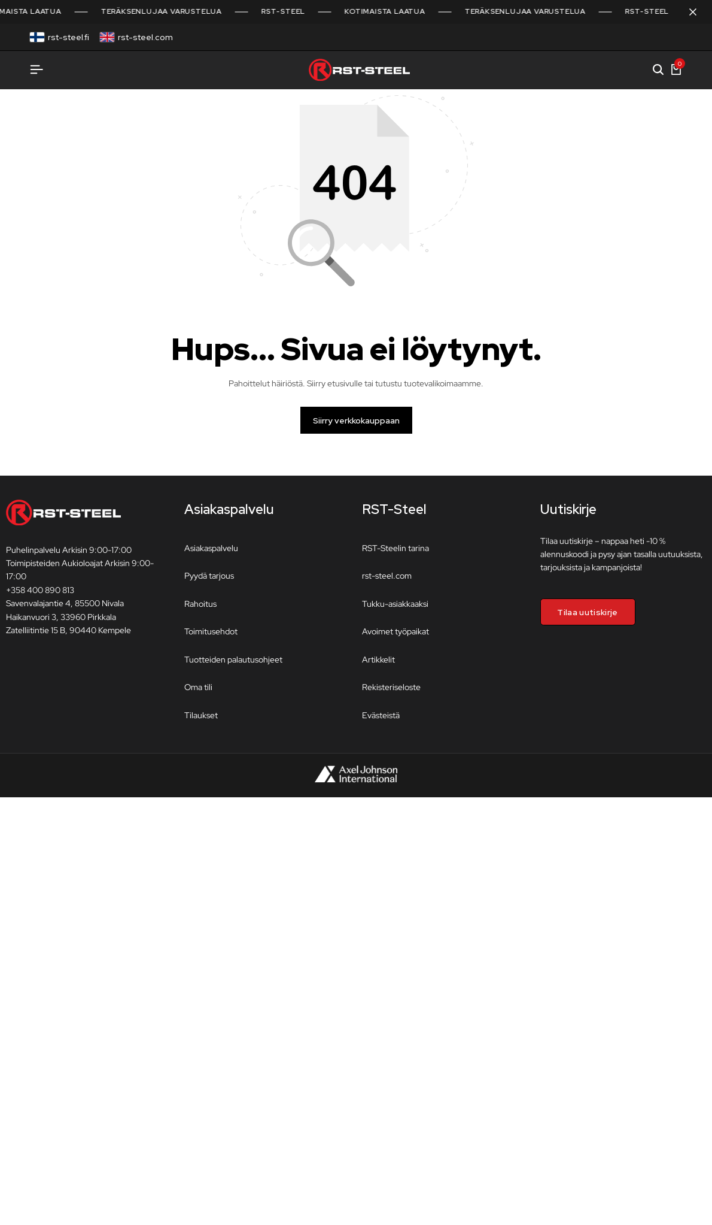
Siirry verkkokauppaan (356, 426)
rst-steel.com (145, 37)
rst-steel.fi (68, 37)
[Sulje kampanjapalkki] (690, 12)
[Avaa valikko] (36, 70)
